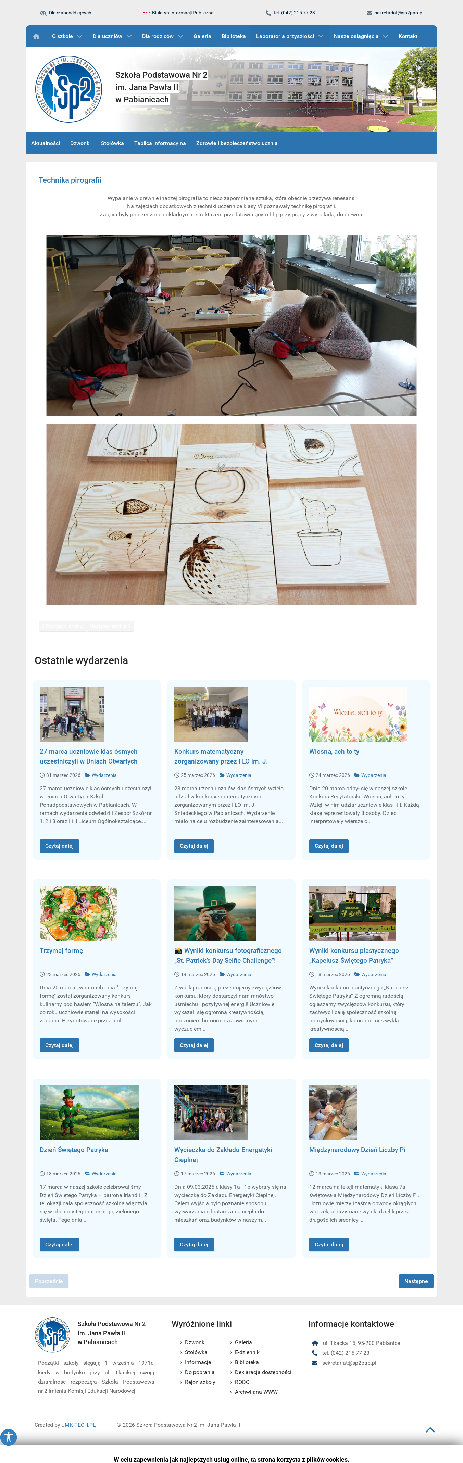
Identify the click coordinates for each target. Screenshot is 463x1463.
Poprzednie (49, 1281)
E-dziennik (247, 1352)
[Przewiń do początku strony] (430, 1433)
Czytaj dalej (59, 846)
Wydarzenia (101, 775)
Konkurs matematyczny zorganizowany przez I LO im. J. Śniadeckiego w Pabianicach (221, 761)
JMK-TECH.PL (79, 1425)
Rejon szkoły (200, 1382)
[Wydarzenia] (37, 36)
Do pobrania (200, 1372)
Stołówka (196, 1352)
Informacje (198, 1362)
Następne (416, 1281)
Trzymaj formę (61, 951)
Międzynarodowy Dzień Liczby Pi (357, 1150)
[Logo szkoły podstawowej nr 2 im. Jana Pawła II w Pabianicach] (69, 89)
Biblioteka (247, 1362)
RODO (242, 1382)
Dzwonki (195, 1342)
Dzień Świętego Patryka (74, 1150)
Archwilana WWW (256, 1392)
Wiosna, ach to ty (334, 751)
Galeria (243, 1342)
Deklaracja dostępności (263, 1372)
